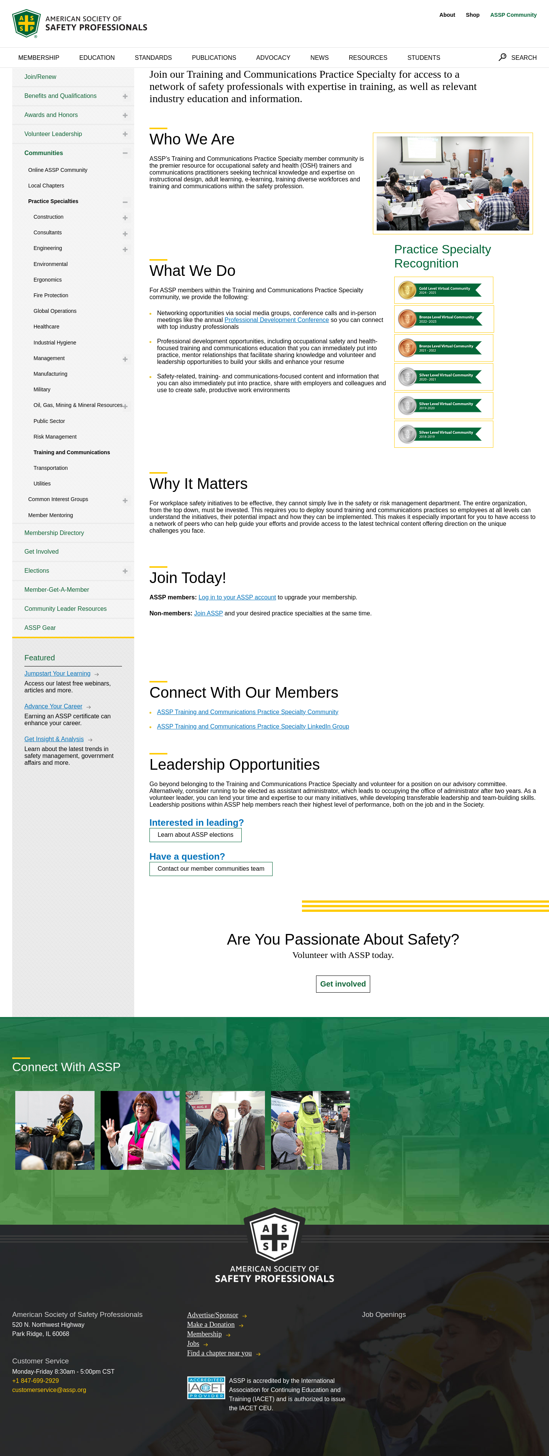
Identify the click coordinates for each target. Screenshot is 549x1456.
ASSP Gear (40, 628)
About (448, 15)
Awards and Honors (51, 115)
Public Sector (49, 421)
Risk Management (55, 437)
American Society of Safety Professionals (80, 23)
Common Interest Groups (58, 499)
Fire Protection (51, 295)
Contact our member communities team (210, 868)
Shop (473, 15)
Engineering (48, 248)
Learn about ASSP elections (195, 834)
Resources (368, 57)
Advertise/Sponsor (212, 1315)
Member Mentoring (50, 515)
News (319, 57)
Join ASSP (208, 613)
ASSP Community (513, 15)
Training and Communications (72, 452)
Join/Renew (40, 77)
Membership (38, 57)
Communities (43, 153)
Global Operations (55, 311)
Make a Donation (211, 1324)
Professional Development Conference (277, 320)
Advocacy (273, 57)
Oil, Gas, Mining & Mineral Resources (78, 405)
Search (524, 57)
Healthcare (46, 327)
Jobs (193, 1343)
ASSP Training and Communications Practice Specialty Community (247, 712)
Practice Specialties (53, 201)
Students (424, 57)
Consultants (48, 232)
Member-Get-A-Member (56, 589)
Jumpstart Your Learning (57, 673)
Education (97, 57)
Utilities (42, 484)
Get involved (343, 984)
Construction (49, 217)
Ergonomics (48, 280)
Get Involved (41, 551)
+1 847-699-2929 (35, 1381)
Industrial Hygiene (55, 343)
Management (49, 358)
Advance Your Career (53, 706)
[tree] (73, 352)
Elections (36, 570)
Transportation (51, 468)
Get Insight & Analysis (54, 739)
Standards (153, 57)
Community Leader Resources (65, 608)
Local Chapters (46, 186)
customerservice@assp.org (49, 1390)
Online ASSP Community (57, 170)
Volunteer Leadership (53, 134)
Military (42, 389)
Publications (214, 57)
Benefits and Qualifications (60, 96)
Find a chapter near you (219, 1353)
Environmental (51, 264)
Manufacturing (50, 374)
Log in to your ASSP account (237, 597)
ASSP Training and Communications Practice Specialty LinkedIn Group (253, 726)
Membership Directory (54, 533)
